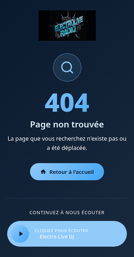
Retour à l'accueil (67, 171)
